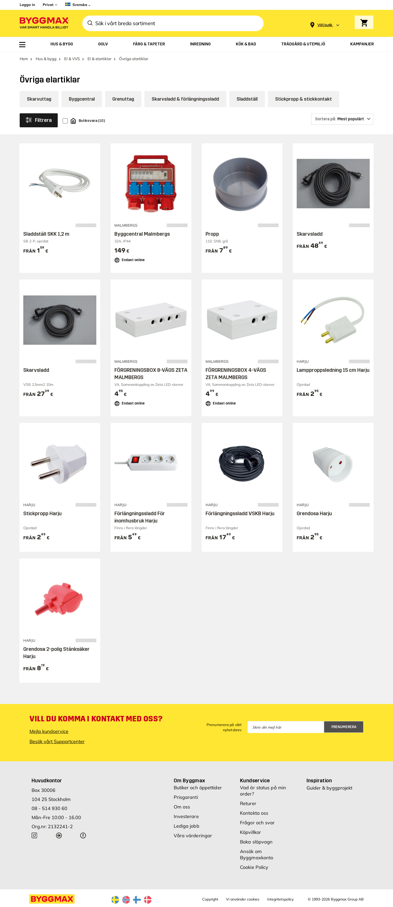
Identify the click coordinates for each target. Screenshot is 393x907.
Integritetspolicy (280, 899)
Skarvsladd (310, 234)
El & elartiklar (99, 58)
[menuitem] (22, 44)
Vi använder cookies (242, 899)
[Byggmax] (44, 23)
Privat (48, 4)
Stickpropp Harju (42, 513)
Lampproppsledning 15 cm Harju (333, 370)
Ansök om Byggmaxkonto (256, 854)
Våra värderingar (193, 836)
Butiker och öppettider (198, 788)
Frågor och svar (257, 823)
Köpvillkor (250, 832)
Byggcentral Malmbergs (142, 234)
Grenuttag (123, 99)
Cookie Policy (254, 867)
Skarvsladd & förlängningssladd (185, 99)
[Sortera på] (342, 119)
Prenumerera (343, 727)
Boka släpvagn (256, 842)
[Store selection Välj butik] (325, 25)
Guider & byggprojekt (329, 788)
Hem (24, 58)
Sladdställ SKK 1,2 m (46, 234)
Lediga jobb (186, 826)
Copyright (210, 899)
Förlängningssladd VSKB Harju (240, 513)
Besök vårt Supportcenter (57, 741)
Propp (212, 234)
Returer (248, 803)
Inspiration (319, 780)
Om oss (182, 807)
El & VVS (72, 58)
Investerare (186, 816)
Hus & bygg (46, 58)
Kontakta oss (254, 813)
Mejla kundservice (49, 731)
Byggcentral (82, 99)
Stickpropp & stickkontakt (303, 99)
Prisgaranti (186, 797)
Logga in (27, 4)
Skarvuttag (39, 99)
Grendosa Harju (314, 513)
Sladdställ (247, 99)
